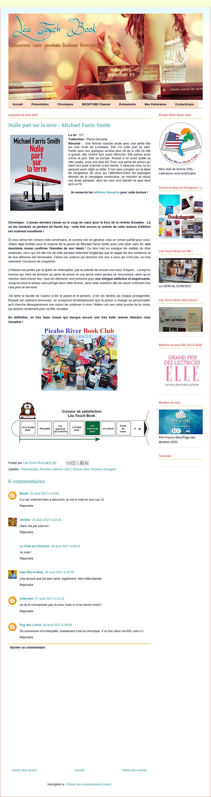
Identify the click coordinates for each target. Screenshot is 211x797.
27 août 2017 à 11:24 (49, 598)
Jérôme (25, 520)
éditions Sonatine (107, 192)
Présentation (40, 104)
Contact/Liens (184, 104)
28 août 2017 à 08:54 (57, 625)
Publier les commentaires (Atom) (89, 784)
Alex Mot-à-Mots (31, 572)
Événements (127, 104)
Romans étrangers (103, 469)
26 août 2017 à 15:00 (59, 572)
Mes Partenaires (155, 104)
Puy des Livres (30, 625)
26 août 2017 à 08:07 (65, 546)
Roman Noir (81, 469)
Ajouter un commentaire (28, 647)
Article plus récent (24, 770)
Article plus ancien (134, 770)
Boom (24, 493)
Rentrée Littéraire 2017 (55, 469)
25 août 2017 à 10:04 (44, 493)
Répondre (26, 506)
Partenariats (29, 469)
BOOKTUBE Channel (96, 104)
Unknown (27, 598)
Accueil (18, 104)
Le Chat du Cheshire (35, 546)
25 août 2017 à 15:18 (46, 520)
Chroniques (65, 104)
